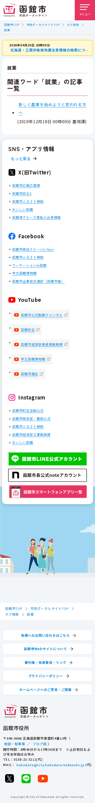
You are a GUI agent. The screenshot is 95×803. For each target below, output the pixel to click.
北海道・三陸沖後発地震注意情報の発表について (51, 49)
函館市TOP (11, 25)
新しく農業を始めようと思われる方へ (52, 108)
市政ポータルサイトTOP (43, 25)
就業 (7, 30)
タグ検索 (73, 25)
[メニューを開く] (85, 10)
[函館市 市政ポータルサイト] (25, 10)
